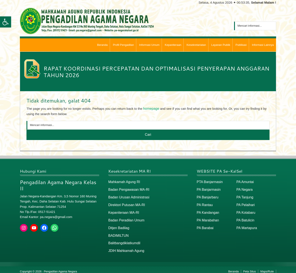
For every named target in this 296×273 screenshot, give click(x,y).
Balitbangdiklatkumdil (123, 240)
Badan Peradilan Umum (125, 218)
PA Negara (244, 189)
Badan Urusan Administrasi (127, 196)
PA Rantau (204, 203)
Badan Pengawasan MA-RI (127, 189)
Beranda (233, 268)
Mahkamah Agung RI (123, 181)
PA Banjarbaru (207, 196)
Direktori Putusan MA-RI (125, 203)
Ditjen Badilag (118, 225)
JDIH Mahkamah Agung (125, 247)
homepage (150, 108)
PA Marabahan (207, 218)
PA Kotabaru (245, 211)
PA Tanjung (244, 196)
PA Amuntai (244, 181)
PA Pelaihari (245, 203)
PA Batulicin (244, 218)
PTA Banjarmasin (209, 181)
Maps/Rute (267, 268)
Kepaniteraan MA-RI (122, 211)
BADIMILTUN (117, 233)
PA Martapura (246, 225)
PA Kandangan (207, 211)
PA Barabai (204, 225)
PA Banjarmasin (208, 189)
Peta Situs (249, 268)
